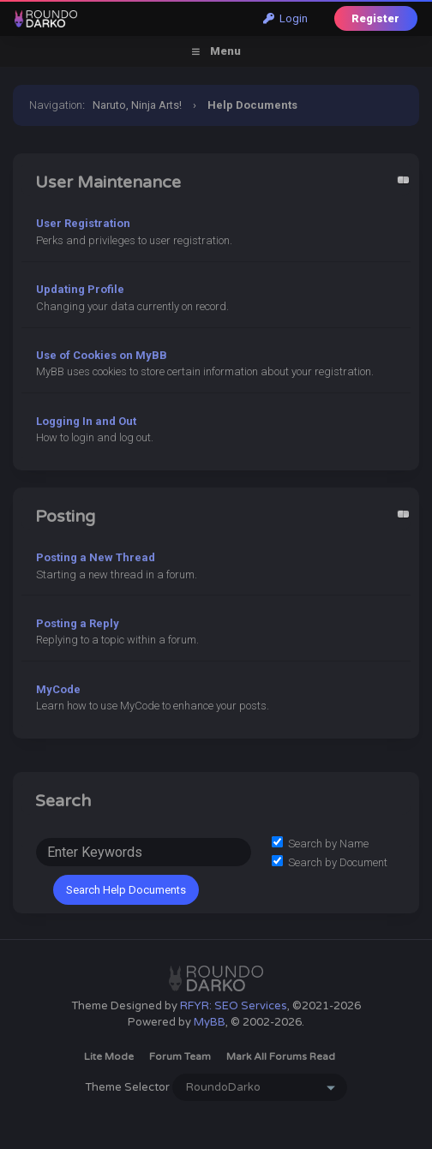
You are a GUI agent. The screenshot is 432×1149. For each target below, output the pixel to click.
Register (375, 18)
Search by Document (329, 862)
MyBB (209, 1022)
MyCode (58, 689)
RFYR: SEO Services (233, 1006)
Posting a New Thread (95, 557)
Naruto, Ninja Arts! (137, 105)
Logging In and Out (86, 421)
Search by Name (320, 843)
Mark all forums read (280, 1056)
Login (285, 18)
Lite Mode (109, 1056)
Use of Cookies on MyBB (101, 355)
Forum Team (180, 1056)
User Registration (83, 223)
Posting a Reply (77, 623)
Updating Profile (80, 289)
